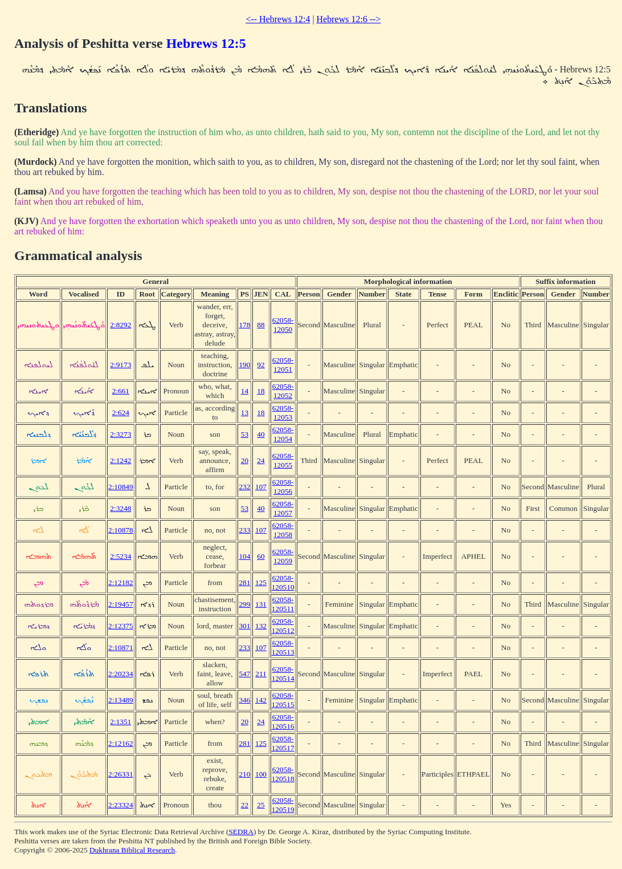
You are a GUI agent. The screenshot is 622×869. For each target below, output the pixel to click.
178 (244, 324)
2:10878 (120, 530)
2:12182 (120, 582)
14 (244, 391)
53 (244, 434)
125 (261, 582)
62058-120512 (283, 626)
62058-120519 (283, 805)
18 (260, 391)
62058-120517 (283, 743)
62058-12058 (283, 530)
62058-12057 (283, 508)
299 (244, 604)
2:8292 (120, 324)
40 (260, 434)
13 (244, 412)
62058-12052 (283, 391)
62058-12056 (283, 487)
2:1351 (120, 721)
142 (261, 700)
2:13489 (120, 700)
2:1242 (120, 460)
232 (244, 486)
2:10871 (120, 647)
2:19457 (120, 604)
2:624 (120, 412)
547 (244, 673)
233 (244, 530)
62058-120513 (283, 647)
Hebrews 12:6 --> (349, 19)
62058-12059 (283, 556)
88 (260, 324)
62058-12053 (283, 412)
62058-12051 (283, 364)
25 (260, 805)
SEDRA (240, 831)
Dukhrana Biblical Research (132, 850)
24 (260, 460)
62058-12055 (283, 460)
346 (244, 700)
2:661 (120, 391)
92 (260, 364)
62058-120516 (283, 721)
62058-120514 (283, 674)
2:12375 (120, 626)
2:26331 (120, 774)
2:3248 (120, 508)
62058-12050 (283, 325)
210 (244, 774)
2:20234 (120, 673)
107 (261, 486)
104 (244, 556)
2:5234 (120, 556)
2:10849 (120, 486)
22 (244, 805)
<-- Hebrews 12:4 (277, 19)
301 (244, 626)
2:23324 (120, 805)
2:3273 (120, 434)
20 (244, 460)
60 (260, 556)
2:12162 (120, 743)
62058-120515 (283, 700)
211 (261, 673)
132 (261, 626)
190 (244, 364)
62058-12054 (283, 434)
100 (261, 774)
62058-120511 (283, 604)
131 (261, 604)
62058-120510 (283, 582)
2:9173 (120, 364)
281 (244, 582)
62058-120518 (283, 774)
